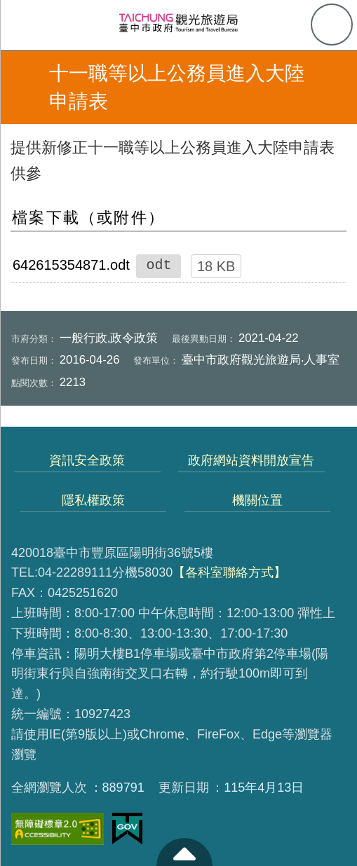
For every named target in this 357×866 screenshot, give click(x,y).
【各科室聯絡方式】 (229, 572)
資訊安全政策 (87, 460)
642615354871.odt (71, 265)
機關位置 (257, 500)
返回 (22, 87)
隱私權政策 (93, 500)
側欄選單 (25, 25)
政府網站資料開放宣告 (251, 460)
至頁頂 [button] (184, 852)
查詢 (331, 24)
